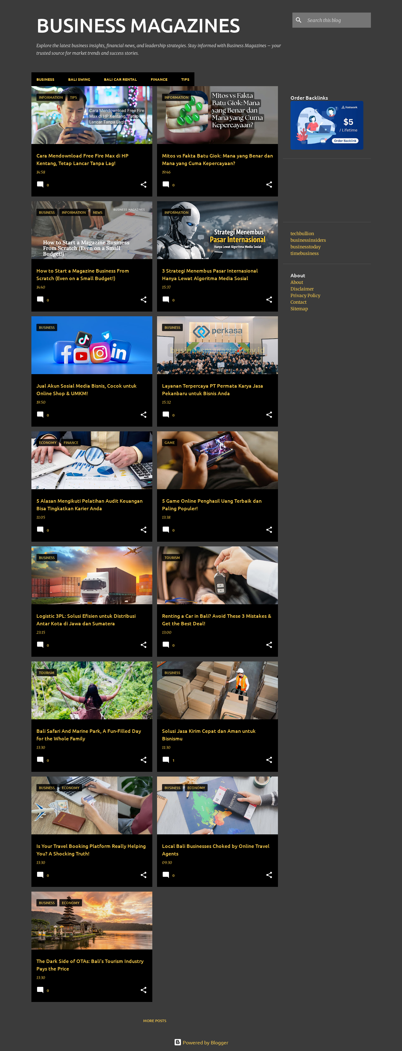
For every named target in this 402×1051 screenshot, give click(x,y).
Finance (159, 79)
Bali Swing (79, 79)
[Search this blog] (338, 20)
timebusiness (305, 253)
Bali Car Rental (120, 79)
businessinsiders (308, 240)
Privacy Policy (305, 295)
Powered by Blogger (201, 1042)
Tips (185, 79)
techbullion (302, 233)
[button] (143, 185)
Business (45, 79)
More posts (154, 1020)
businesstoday (306, 247)
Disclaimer (302, 289)
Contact (299, 302)
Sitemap (299, 309)
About (297, 282)
